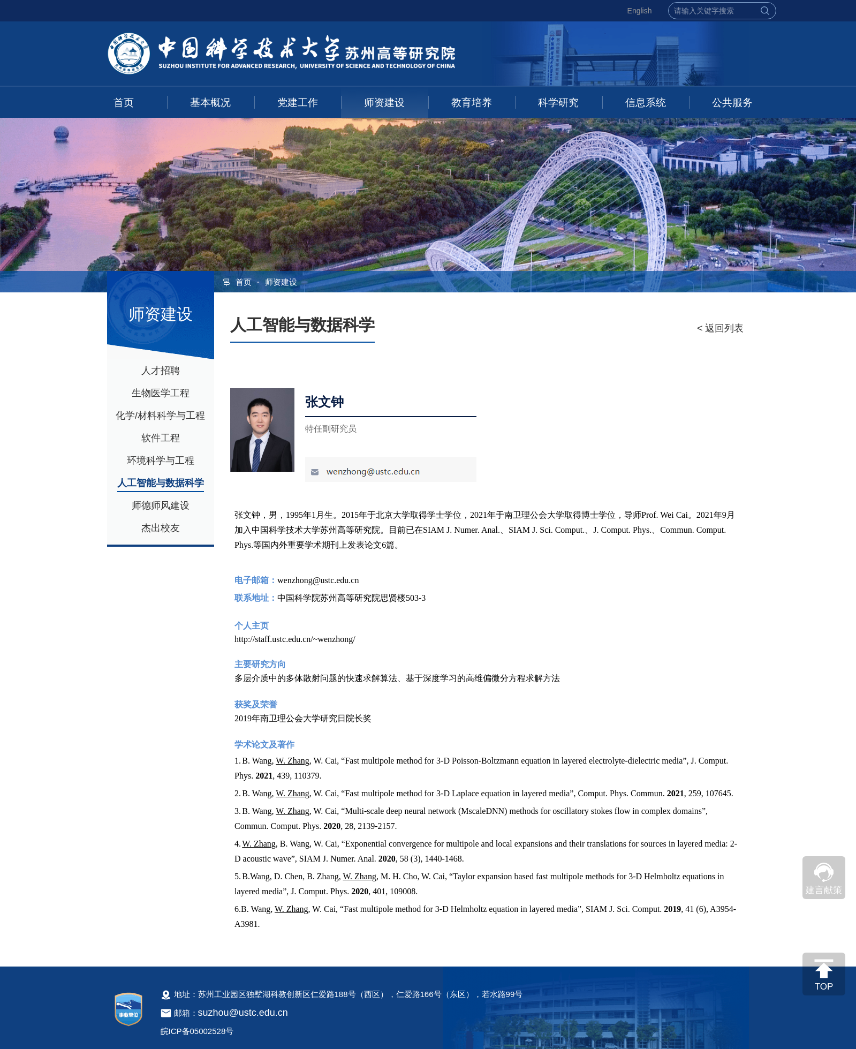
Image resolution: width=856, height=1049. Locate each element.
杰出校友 (160, 528)
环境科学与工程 (160, 460)
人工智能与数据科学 (160, 483)
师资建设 (384, 102)
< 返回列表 (720, 328)
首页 (123, 102)
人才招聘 (160, 370)
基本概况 (210, 102)
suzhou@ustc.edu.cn (243, 1012)
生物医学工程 (161, 393)
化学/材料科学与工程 (160, 415)
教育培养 (471, 102)
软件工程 (160, 438)
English (639, 10)
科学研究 (558, 102)
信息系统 (645, 102)
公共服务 (732, 102)
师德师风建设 (161, 505)
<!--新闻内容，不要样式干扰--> (487, 725)
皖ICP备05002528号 (197, 1031)
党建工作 (297, 102)
